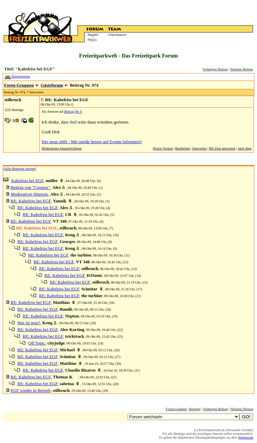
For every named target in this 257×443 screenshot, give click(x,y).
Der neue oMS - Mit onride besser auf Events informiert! (92, 141)
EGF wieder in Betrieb (30, 390)
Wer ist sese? (28, 322)
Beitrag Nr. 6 (73, 111)
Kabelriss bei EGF (27, 180)
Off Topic (36, 343)
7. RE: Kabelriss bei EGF (64, 99)
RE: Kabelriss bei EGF (30, 200)
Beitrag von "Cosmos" (30, 187)
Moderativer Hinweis (29, 194)
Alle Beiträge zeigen (20, 169)
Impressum (245, 437)
